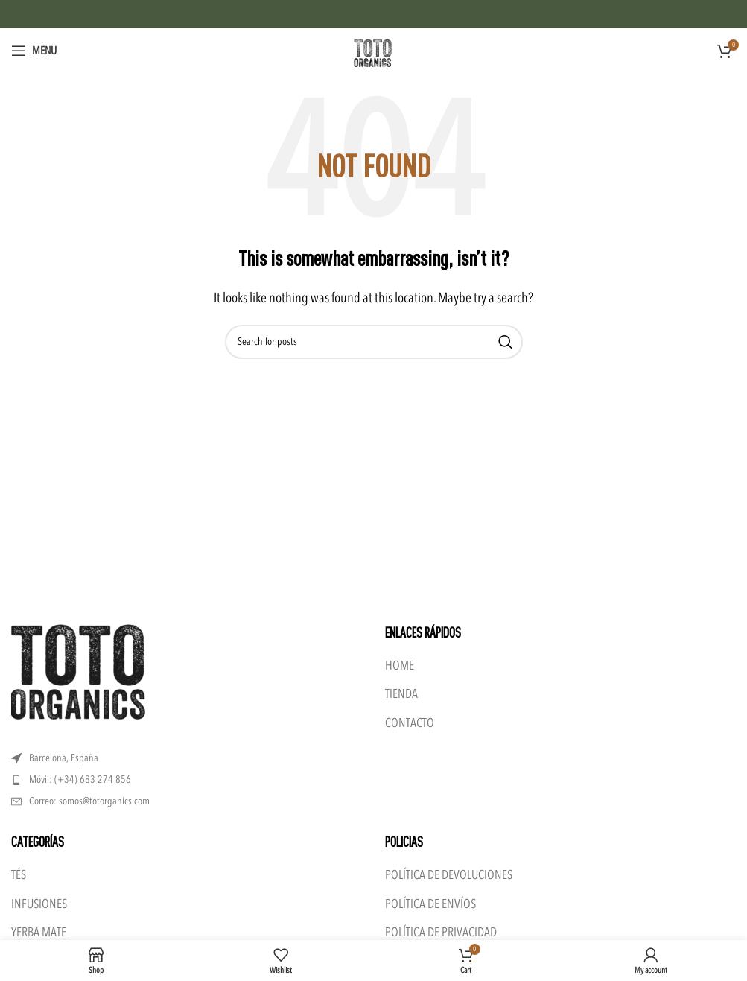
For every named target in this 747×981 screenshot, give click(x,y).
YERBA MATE (38, 932)
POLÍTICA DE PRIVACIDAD (441, 932)
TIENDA (401, 693)
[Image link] (78, 670)
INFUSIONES (39, 903)
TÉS (18, 874)
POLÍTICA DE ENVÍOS (430, 903)
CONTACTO (409, 722)
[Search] (374, 342)
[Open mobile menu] (34, 51)
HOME (399, 665)
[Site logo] (374, 49)
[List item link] (187, 780)
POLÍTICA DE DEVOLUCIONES (448, 874)
